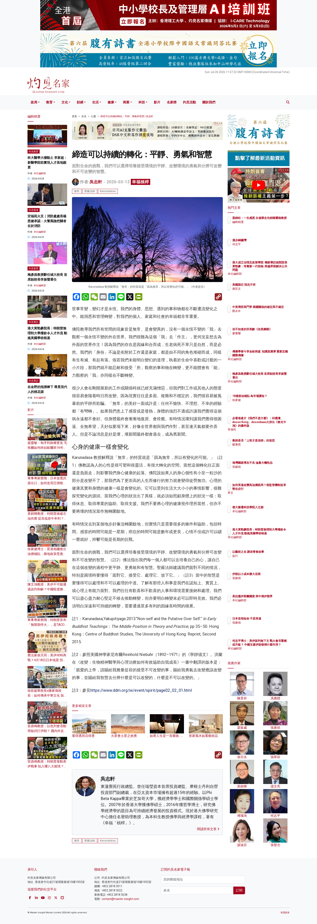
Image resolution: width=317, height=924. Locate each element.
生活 (95, 102)
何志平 (260, 244)
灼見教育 (33, 151)
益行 (259, 555)
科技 (141, 102)
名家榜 (171, 102)
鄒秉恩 (260, 448)
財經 (80, 102)
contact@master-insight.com (120, 899)
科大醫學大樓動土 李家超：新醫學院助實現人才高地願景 (47, 162)
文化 (64, 102)
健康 (111, 102)
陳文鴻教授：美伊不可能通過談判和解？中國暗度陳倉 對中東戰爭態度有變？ (46, 589)
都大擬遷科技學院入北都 (271, 507)
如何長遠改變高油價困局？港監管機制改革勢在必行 (271, 488)
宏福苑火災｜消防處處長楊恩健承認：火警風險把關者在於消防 (46, 221)
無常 (76, 191)
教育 (49, 102)
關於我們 (208, 102)
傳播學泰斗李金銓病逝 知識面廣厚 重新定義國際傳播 (270, 355)
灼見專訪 (33, 322)
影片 (157, 102)
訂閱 (239, 890)
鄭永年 (260, 314)
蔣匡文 (260, 288)
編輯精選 (261, 225)
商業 (126, 102)
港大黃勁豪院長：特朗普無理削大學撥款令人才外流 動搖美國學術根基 (47, 333)
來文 (259, 496)
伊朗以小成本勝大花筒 (270, 574)
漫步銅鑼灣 (263, 240)
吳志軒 (96, 181)
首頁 (74, 116)
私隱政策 (285, 912)
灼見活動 (189, 102)
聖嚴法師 (90, 191)
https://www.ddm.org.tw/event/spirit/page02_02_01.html (141, 690)
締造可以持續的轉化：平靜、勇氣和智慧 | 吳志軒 (126, 116)
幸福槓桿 (140, 181)
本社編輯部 (40, 173)
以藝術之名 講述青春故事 (272, 551)
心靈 (93, 116)
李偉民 (260, 429)
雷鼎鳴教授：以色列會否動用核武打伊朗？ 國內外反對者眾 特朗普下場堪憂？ (47, 731)
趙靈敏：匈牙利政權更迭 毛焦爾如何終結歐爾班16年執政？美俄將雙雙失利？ (47, 447)
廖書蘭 (260, 336)
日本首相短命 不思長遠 (270, 618)
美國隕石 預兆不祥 (267, 284)
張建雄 (260, 470)
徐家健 (260, 403)
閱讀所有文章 (208, 829)
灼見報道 (33, 210)
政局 (34, 102)
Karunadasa (108, 191)
